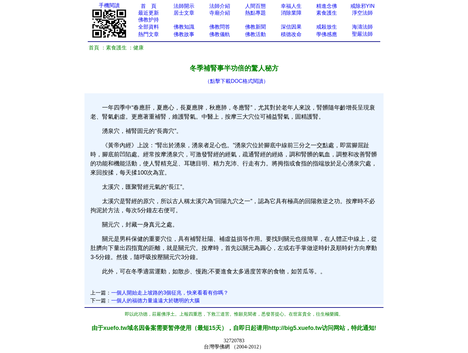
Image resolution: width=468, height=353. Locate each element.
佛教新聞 (255, 27)
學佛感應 (326, 34)
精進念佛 (326, 6)
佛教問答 (219, 27)
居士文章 (184, 13)
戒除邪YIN (362, 6)
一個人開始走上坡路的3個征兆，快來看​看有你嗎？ (169, 292)
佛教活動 (255, 34)
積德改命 (291, 34)
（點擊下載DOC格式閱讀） (236, 81)
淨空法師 (362, 13)
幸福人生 (291, 6)
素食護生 (326, 13)
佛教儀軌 (219, 34)
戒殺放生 (326, 27)
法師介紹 (219, 6)
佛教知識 (184, 27)
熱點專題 (255, 13)
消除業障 (291, 13)
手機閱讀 (109, 5)
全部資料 (148, 27)
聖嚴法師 (362, 34)
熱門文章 (148, 34)
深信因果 (291, 27)
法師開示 (184, 6)
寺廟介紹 (219, 13)
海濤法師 (362, 27)
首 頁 (148, 6)
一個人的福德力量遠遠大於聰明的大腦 (155, 300)
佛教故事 (184, 34)
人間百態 (255, 6)
